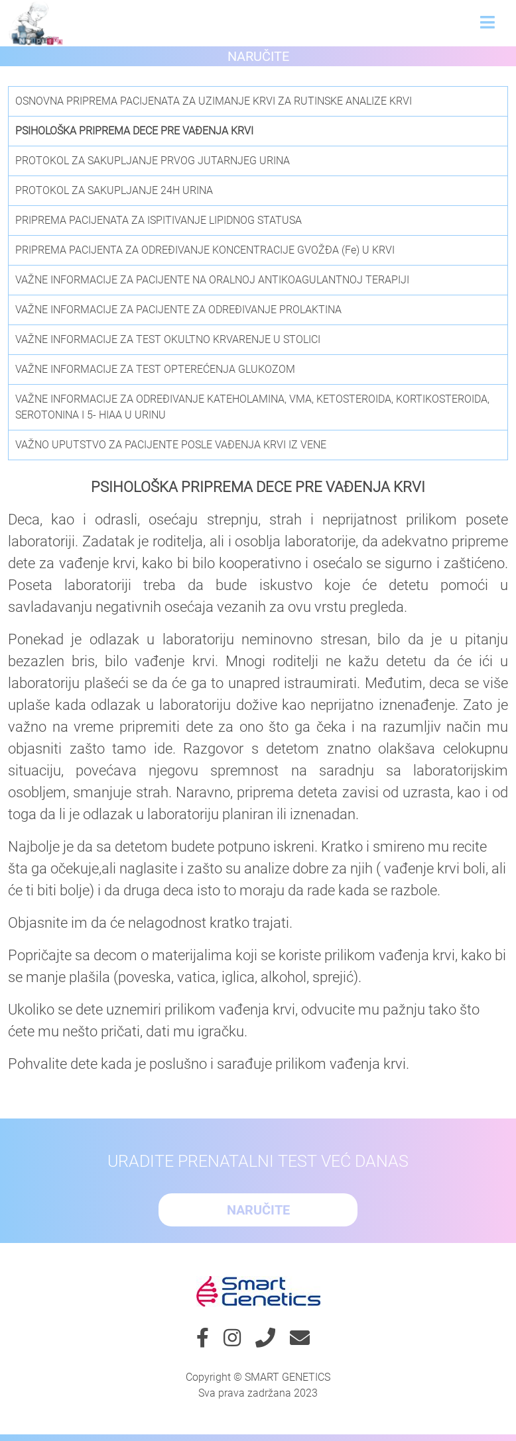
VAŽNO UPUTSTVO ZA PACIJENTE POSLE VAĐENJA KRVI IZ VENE (170, 444)
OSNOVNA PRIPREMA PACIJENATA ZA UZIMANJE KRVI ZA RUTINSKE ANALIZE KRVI (213, 101)
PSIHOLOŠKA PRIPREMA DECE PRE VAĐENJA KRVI (134, 130)
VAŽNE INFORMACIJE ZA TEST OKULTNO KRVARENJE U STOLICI (167, 339)
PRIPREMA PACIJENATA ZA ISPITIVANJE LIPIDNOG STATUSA (158, 220)
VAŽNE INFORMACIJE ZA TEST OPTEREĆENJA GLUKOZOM (155, 369)
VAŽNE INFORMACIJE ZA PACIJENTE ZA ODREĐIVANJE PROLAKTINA (178, 309)
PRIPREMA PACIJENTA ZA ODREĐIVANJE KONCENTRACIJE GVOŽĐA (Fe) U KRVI (205, 250)
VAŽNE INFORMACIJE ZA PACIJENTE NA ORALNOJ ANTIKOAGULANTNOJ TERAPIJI (212, 279)
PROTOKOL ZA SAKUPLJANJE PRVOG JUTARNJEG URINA (152, 160)
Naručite (258, 56)
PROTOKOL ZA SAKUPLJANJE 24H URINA (114, 190)
